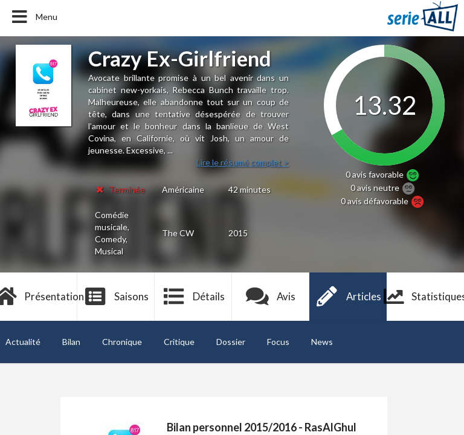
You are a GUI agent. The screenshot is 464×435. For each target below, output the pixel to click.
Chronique (122, 342)
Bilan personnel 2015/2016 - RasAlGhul (261, 427)
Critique (179, 342)
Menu (33, 16)
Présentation (38, 296)
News (322, 342)
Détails (193, 296)
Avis (271, 296)
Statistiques (425, 296)
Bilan (71, 342)
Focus (278, 342)
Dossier (230, 342)
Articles (348, 296)
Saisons (116, 296)
